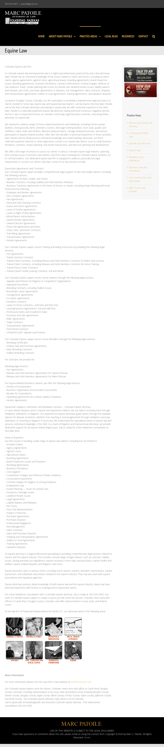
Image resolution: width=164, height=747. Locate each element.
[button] (153, 36)
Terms (87, 737)
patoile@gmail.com (29, 3)
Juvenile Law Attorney (139, 143)
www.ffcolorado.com (81, 681)
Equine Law (134, 150)
